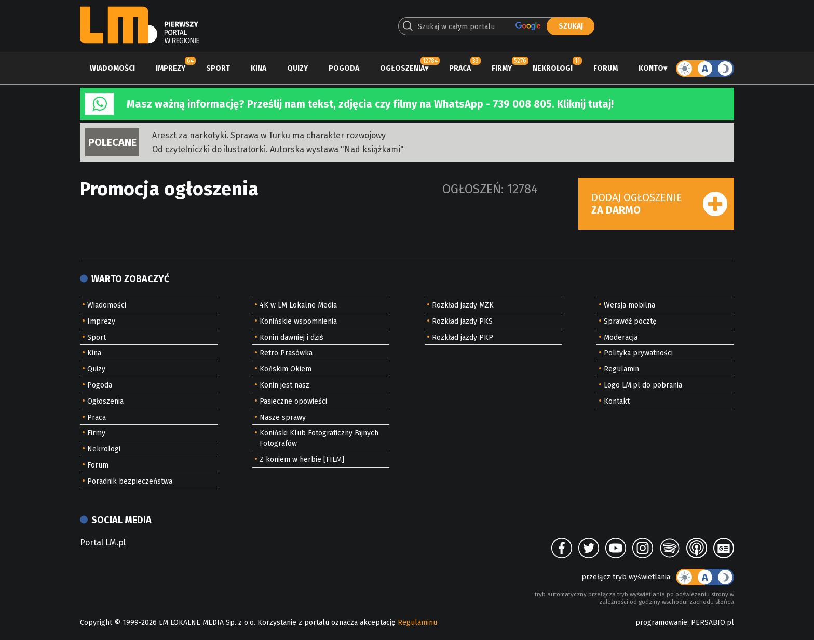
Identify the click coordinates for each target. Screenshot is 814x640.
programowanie (661, 622)
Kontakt (617, 401)
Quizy (297, 68)
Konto (651, 68)
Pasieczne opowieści (293, 401)
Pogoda (344, 68)
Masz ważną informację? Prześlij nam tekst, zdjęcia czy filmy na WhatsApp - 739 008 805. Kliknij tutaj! (370, 104)
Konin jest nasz (284, 385)
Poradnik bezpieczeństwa (129, 481)
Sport (218, 68)
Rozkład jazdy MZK (463, 305)
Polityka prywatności (638, 353)
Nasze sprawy (283, 417)
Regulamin (621, 369)
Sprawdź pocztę (630, 321)
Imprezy (170, 68)
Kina (258, 68)
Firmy (502, 68)
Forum (605, 68)
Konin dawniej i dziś (291, 337)
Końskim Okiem (285, 369)
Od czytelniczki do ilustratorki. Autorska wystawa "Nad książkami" (278, 149)
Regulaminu (417, 622)
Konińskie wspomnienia (298, 321)
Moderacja (620, 337)
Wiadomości (112, 68)
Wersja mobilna (629, 305)
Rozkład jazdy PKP (462, 337)
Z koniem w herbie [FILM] (302, 459)
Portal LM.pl (103, 543)
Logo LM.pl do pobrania (643, 385)
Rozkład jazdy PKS (462, 321)
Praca (460, 68)
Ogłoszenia (402, 68)
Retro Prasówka (286, 353)
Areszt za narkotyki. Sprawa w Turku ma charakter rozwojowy (269, 135)
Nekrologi (553, 68)
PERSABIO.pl (712, 622)
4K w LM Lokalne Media (298, 305)
